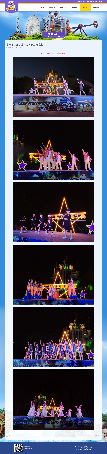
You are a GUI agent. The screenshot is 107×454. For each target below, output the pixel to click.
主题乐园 (63, 7)
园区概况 (52, 7)
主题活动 (85, 7)
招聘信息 (96, 7)
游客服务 (74, 7)
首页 (42, 7)
